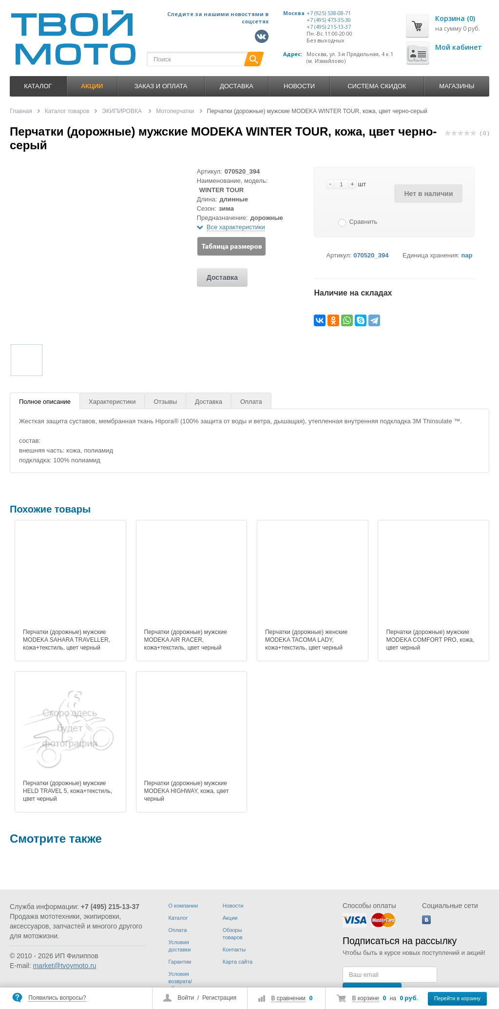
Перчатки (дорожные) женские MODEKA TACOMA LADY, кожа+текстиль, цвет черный (306, 640)
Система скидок (376, 86)
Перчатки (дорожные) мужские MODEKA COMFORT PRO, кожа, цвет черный (430, 640)
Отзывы (165, 401)
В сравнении (288, 998)
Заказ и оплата (161, 86)
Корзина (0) (455, 18)
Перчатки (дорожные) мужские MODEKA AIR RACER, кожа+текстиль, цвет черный (186, 640)
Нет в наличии (428, 194)
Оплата (251, 401)
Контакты (234, 949)
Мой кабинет (458, 47)
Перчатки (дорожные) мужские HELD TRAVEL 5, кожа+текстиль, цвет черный (67, 791)
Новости (299, 86)
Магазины (456, 86)
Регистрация (219, 997)
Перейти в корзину (457, 998)
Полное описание (45, 401)
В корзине (365, 998)
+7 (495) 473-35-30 (329, 20)
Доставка (236, 86)
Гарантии (179, 962)
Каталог (38, 86)
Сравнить (363, 221)
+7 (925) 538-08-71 (329, 13)
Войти (186, 997)
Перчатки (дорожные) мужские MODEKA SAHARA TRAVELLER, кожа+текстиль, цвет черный (66, 640)
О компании (183, 906)
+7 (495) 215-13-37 (329, 26)
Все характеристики (236, 227)
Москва (294, 13)
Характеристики (112, 401)
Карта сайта (237, 962)
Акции (230, 918)
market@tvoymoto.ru (64, 965)
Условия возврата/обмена (180, 981)
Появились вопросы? (57, 997)
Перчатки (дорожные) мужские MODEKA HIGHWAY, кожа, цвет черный (186, 791)
